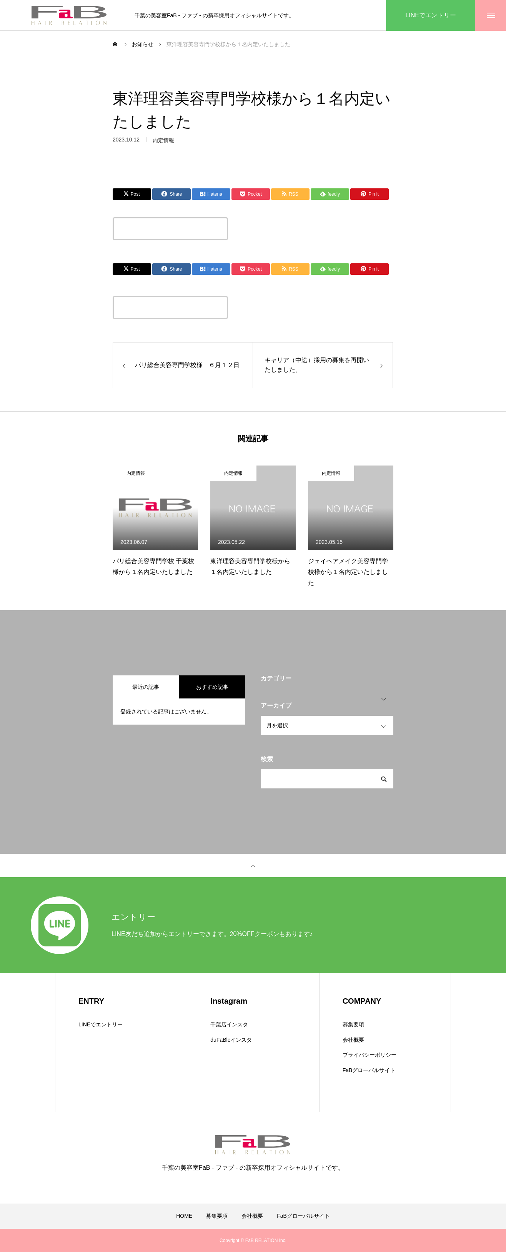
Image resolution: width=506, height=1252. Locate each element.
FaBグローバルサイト (369, 1070)
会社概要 (353, 1040)
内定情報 (135, 473)
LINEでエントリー (100, 1024)
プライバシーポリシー (369, 1055)
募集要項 (353, 1024)
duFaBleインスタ (231, 1040)
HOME (184, 1216)
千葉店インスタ (229, 1024)
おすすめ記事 (212, 687)
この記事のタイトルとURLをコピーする (170, 229)
